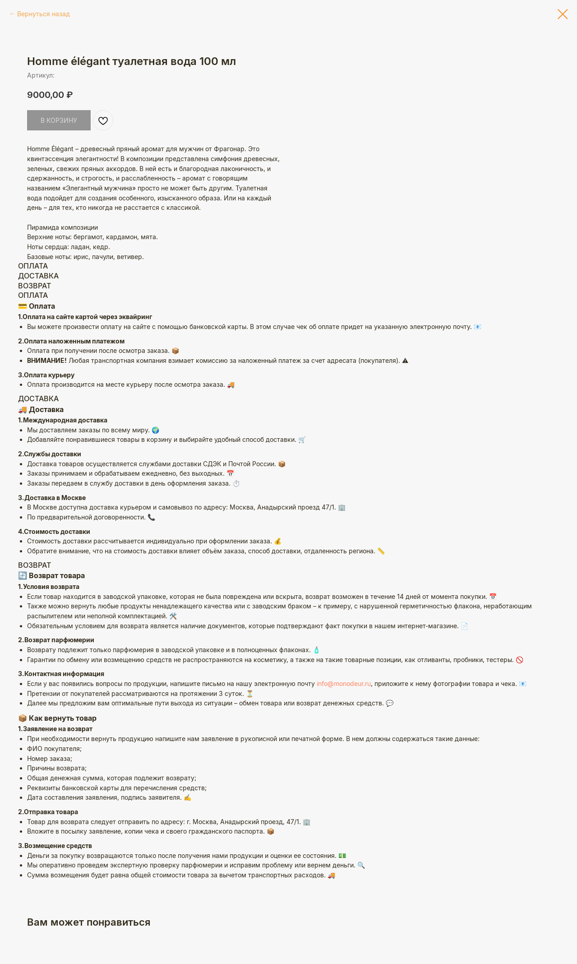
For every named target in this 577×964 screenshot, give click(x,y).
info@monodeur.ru (344, 683)
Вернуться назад (43, 14)
